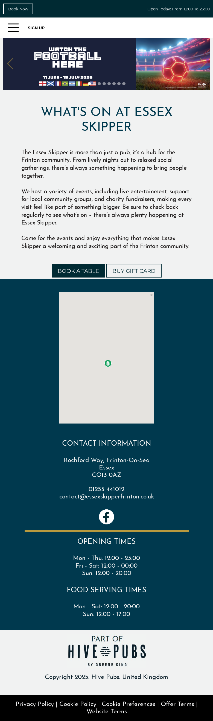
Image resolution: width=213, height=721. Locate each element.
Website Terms (106, 710)
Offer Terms (177, 703)
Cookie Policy (77, 703)
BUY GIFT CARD (134, 270)
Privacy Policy (35, 703)
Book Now (18, 8)
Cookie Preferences (128, 703)
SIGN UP (36, 27)
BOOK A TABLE (78, 270)
